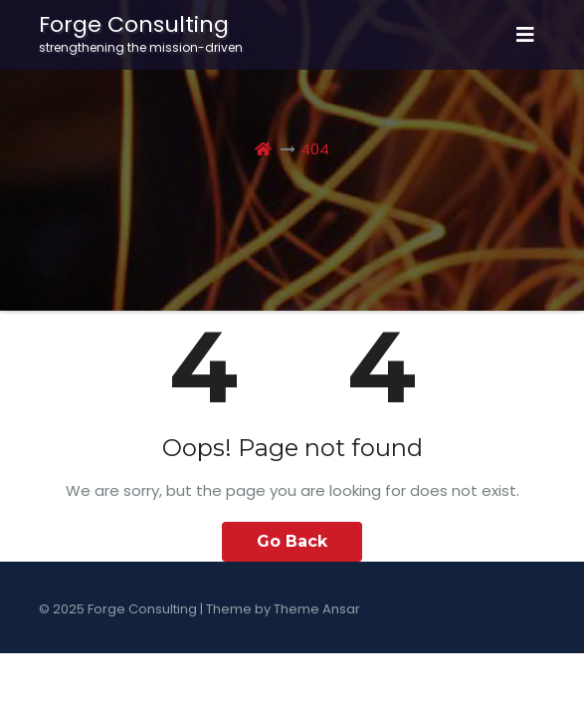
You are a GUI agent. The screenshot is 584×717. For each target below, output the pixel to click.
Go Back (292, 541)
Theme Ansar (317, 608)
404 (314, 148)
